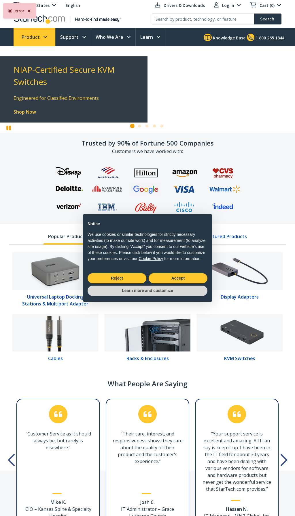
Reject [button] (117, 278)
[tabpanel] (147, 309)
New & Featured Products (218, 236)
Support (70, 37)
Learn (147, 37)
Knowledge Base (224, 37)
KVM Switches (239, 358)
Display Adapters (240, 297)
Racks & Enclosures (147, 358)
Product (31, 37)
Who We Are (110, 37)
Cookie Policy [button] (151, 258)
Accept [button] (178, 278)
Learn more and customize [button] (147, 290)
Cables (55, 358)
